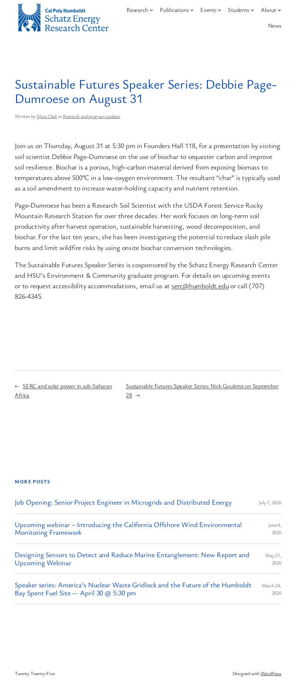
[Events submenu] (219, 10)
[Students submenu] (252, 10)
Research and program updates (91, 116)
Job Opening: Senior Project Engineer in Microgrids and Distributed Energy (123, 502)
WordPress (271, 673)
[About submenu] (279, 10)
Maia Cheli (47, 116)
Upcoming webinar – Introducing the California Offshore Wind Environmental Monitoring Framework (128, 529)
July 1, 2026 (270, 502)
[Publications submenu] (192, 10)
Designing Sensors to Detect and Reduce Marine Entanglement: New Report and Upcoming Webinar (132, 559)
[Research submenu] (151, 10)
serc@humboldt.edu (200, 285)
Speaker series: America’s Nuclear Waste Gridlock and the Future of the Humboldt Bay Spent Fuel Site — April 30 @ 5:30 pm (133, 589)
